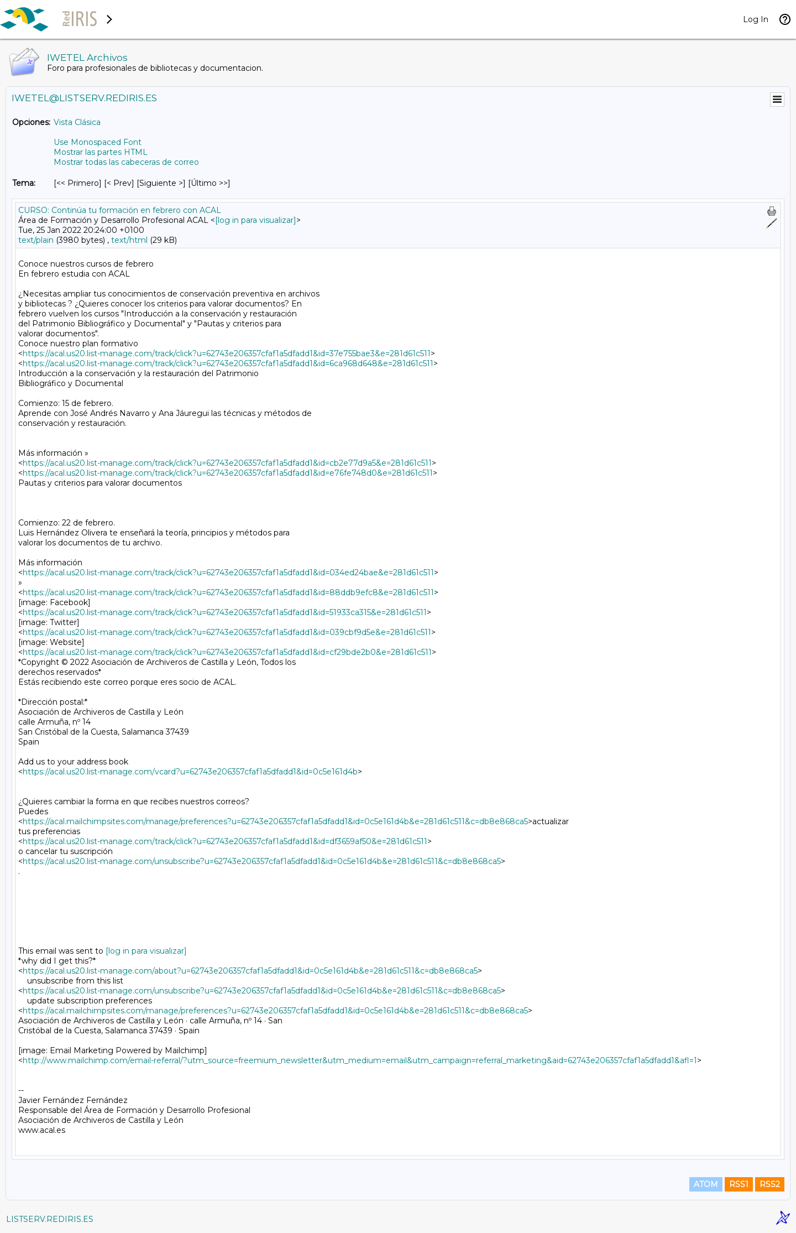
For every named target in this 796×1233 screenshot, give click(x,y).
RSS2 (770, 1184)
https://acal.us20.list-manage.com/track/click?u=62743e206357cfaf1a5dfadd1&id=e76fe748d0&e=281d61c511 (228, 473)
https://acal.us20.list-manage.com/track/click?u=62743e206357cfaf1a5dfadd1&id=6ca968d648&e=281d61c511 (228, 363)
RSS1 (738, 1184)
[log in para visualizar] (255, 220)
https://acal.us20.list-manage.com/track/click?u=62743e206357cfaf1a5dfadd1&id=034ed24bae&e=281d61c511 (228, 573)
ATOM (706, 1184)
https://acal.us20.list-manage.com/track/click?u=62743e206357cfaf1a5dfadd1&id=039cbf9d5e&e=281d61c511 (227, 632)
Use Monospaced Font (98, 142)
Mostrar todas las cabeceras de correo (126, 162)
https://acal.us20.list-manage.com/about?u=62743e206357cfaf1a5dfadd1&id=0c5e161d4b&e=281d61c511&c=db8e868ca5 (250, 971)
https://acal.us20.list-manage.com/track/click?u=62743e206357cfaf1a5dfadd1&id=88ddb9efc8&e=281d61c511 (228, 592)
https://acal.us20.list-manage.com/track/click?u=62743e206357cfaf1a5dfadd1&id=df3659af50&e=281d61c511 (225, 841)
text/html (129, 240)
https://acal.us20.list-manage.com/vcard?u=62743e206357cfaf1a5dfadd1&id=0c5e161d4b (190, 772)
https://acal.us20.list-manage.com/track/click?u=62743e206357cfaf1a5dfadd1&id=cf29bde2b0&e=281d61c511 (227, 652)
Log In (755, 19)
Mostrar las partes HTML (101, 152)
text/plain (36, 240)
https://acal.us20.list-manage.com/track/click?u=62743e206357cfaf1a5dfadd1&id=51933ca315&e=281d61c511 (225, 612)
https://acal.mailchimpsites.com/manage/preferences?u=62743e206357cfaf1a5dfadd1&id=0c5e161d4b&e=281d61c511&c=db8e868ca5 (275, 821)
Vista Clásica (77, 122)
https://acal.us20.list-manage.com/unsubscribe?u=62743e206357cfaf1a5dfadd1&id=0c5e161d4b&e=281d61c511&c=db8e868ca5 (262, 861)
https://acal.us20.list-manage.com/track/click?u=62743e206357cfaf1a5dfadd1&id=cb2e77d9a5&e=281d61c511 (227, 463)
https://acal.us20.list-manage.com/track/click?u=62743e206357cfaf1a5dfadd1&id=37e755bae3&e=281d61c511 (227, 353)
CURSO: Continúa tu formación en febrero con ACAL (119, 210)
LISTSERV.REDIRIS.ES (49, 1219)
